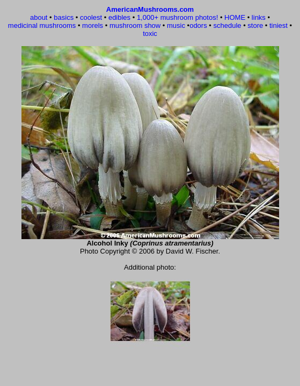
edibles (119, 17)
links (259, 17)
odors (198, 25)
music (176, 25)
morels (92, 25)
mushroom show (134, 25)
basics (64, 17)
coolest (91, 17)
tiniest (278, 25)
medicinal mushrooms (42, 25)
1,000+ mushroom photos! (177, 17)
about (39, 17)
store (255, 25)
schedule (227, 25)
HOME (234, 17)
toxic (150, 33)
